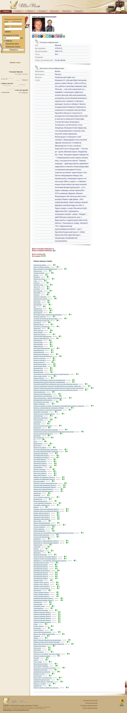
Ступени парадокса (39, 527)
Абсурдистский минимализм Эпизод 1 (45, 485)
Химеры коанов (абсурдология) (43, 356)
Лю (34, 439)
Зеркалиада (37, 539)
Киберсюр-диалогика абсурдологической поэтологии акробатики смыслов (56, 390)
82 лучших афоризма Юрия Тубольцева (46, 449)
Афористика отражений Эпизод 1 (43, 489)
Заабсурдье (37, 328)
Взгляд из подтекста (40, 358)
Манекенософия (38, 372)
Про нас (36, 275)
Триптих (36, 660)
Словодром (37, 547)
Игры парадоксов (39, 437)
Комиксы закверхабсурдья (41, 338)
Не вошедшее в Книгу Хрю (42, 320)
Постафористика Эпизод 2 (41, 457)
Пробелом (37, 277)
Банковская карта (11, 44)
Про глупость (37, 590)
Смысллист (37, 300)
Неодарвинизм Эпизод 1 (41, 566)
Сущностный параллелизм (42, 537)
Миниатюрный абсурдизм (41, 354)
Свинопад (36, 295)
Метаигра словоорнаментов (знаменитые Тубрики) (49, 408)
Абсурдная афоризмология (42, 348)
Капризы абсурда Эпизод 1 (42, 513)
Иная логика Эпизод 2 (40, 475)
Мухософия (37, 302)
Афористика (37, 493)
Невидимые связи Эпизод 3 (42, 570)
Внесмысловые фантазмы (41, 535)
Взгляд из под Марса (40, 447)
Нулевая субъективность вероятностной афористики (49, 380)
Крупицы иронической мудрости (43, 433)
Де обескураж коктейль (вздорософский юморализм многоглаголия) (54, 431)
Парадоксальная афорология (42, 394)
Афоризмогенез (38, 416)
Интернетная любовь (40, 265)
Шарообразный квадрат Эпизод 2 (44, 600)
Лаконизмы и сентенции (41, 412)
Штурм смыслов (39, 330)
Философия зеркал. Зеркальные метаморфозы (48, 314)
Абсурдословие (38, 342)
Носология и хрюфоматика (42, 326)
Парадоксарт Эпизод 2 (40, 465)
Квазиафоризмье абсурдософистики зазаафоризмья (49, 382)
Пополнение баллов (91, 703)
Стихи (18, 11)
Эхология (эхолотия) (40, 316)
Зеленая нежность (39, 362)
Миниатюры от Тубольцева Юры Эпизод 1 (46, 541)
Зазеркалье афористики (41, 453)
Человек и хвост (38, 580)
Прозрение (37, 495)
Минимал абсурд (39, 324)
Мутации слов (38, 499)
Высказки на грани (39, 674)
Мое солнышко (38, 291)
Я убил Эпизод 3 (38, 630)
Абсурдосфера (38, 467)
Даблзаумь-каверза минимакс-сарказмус (46, 429)
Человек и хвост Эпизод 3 (41, 584)
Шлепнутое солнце (39, 279)
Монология (37, 424)
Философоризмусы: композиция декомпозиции (48, 410)
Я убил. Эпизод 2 (39, 626)
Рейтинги (66, 11)
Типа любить (37, 650)
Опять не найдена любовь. (42, 267)
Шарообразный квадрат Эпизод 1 (44, 598)
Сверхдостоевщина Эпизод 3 (42, 616)
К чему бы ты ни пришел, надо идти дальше (47, 654)
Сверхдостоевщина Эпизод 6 (42, 622)
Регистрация (16, 21)
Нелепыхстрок (38, 271)
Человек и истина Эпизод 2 (42, 588)
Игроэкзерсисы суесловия (41, 402)
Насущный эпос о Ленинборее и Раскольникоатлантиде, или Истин (54, 533)
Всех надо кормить (39, 481)
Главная (6, 11)
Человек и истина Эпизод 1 (42, 586)
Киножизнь (37, 636)
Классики (54, 11)
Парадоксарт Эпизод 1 (40, 463)
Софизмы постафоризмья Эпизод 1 (44, 477)
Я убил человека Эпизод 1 (41, 592)
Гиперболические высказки (42, 679)
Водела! (36, 507)
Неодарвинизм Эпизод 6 (41, 576)
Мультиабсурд (38, 340)
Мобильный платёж (12, 47)
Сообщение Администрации (88, 705)
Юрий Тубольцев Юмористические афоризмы (47, 640)
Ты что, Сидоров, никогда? (42, 497)
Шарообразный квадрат (41, 564)
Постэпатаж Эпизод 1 (40, 459)
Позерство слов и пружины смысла (44, 414)
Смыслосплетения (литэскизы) (43, 425)
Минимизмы (37, 552)
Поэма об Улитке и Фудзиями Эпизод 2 (45, 558)
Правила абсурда (39, 378)
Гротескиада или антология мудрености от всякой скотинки (51, 374)
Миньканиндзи (38, 312)
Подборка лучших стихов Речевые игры (45, 483)
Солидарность (38, 602)
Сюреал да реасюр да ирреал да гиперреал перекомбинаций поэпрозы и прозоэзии (59, 406)
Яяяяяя (36, 638)
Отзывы (42, 11)
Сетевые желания (39, 273)
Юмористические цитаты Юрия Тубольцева (47, 642)
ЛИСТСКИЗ (37, 293)
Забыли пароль (16, 26)
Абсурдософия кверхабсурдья (43, 336)
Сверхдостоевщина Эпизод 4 (42, 618)
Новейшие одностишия (40, 670)
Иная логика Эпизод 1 (40, 473)
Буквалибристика (39, 350)
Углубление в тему (39, 606)
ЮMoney (8, 41)
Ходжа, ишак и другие (40, 376)
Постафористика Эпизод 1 (41, 455)
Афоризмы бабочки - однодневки (43, 681)
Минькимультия (38, 368)
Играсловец (37, 435)
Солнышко (37, 289)
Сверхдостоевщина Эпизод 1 (42, 612)
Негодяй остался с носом (41, 562)
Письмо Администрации (90, 708)
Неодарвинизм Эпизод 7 (41, 578)
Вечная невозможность (40, 501)
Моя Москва (37, 628)
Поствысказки (38, 675)
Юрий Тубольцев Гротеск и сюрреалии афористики (49, 644)
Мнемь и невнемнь (39, 404)
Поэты (30, 11)
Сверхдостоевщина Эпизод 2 (42, 614)
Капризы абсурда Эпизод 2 (42, 515)
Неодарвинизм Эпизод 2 (41, 568)
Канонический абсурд (40, 366)
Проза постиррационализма (42, 656)
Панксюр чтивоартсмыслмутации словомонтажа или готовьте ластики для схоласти (59, 388)
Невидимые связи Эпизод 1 (42, 517)
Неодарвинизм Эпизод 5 (41, 574)
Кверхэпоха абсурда (40, 334)
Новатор (36, 549)
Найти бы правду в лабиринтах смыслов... (46, 687)
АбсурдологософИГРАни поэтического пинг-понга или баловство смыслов (56, 384)
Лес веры (36, 658)
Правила (78, 11)
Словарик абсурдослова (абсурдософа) (46, 318)
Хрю (35, 306)
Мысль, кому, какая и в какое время (44, 634)
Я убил (36, 624)
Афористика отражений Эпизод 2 (43, 491)
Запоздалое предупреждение (42, 632)
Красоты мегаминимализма (42, 523)
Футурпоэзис (37, 427)
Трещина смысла (39, 550)
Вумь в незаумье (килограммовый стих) (46, 269)
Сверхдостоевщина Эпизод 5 (42, 620)
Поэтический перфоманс (41, 666)
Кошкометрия (38, 304)
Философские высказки (41, 664)
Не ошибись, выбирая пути (42, 505)
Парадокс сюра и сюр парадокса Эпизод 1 (46, 509)
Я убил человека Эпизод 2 (41, 594)
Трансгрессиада (38, 420)
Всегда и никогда (39, 652)
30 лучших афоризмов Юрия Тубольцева (46, 451)
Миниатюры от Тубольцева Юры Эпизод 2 (46, 543)
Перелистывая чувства (40, 299)
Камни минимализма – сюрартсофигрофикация (48, 398)
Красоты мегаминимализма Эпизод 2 (45, 525)
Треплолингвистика (39, 392)
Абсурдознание (38, 310)
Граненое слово (38, 285)
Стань (36, 281)
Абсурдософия (38, 604)
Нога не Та (37, 287)
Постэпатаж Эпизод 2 (40, 461)
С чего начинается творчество (43, 503)
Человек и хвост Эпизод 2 (41, 582)
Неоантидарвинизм (39, 531)
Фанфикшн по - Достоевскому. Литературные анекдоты (50, 560)
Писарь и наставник (39, 469)
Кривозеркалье (38, 443)
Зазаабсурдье (38, 308)
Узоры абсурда (38, 332)
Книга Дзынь (37, 322)
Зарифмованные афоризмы (42, 672)
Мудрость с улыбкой (40, 683)
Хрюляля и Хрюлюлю (40, 297)
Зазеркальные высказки (41, 610)
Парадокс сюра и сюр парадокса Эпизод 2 (46, 511)
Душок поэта (37, 648)
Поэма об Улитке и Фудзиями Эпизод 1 (45, 556)
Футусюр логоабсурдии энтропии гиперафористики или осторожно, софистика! (57, 386)
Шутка (35, 441)
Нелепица (36, 283)
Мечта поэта (37, 445)
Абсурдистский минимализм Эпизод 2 (45, 487)
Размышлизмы (38, 545)
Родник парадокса (39, 529)
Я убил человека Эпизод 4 (41, 596)
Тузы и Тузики (38, 662)
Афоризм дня (38, 685)
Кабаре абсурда (38, 346)
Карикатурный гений (40, 646)
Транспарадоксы (39, 608)
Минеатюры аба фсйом (41, 418)
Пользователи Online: (90, 700)
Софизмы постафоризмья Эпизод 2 (44, 479)
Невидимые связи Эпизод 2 (42, 519)
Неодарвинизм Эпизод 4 (41, 572)
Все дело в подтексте (40, 471)
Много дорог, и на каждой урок (43, 677)
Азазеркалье (37, 422)
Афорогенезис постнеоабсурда (43, 396)
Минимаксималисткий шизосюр (43, 400)
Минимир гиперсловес (40, 554)
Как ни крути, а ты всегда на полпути (44, 668)
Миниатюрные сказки (40, 364)
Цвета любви (37, 521)
